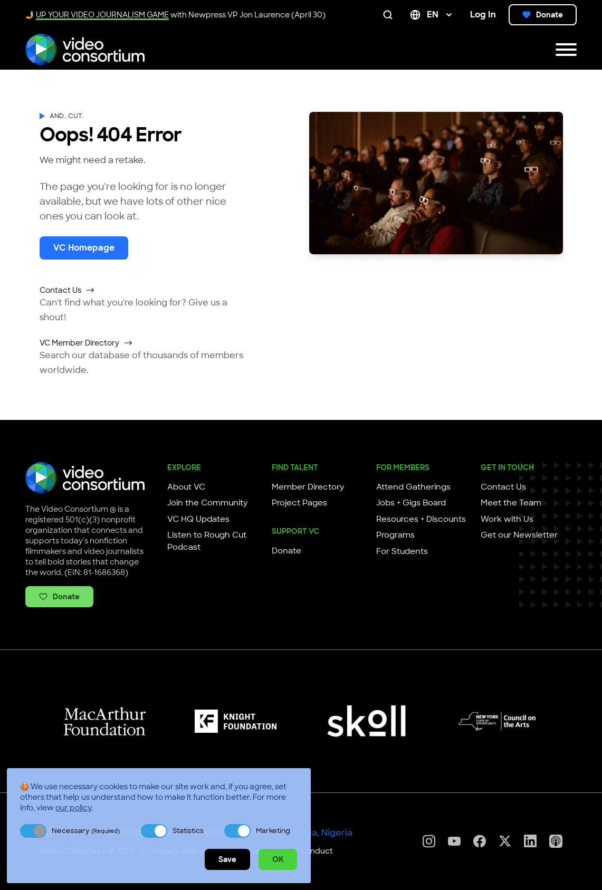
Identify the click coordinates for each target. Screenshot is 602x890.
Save (227, 859)
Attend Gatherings (413, 487)
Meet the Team (511, 502)
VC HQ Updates (198, 519)
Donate (542, 15)
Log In (483, 14)
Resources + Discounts (421, 519)
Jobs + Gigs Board (411, 502)
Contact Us (67, 290)
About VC (186, 487)
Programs (395, 535)
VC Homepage (83, 247)
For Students (402, 551)
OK (277, 859)
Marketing (273, 830)
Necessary (86, 830)
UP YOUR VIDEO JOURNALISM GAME (102, 15)
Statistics (188, 830)
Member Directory (308, 487)
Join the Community (207, 502)
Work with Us (507, 519)
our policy (73, 807)
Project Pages (299, 502)
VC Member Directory (86, 343)
